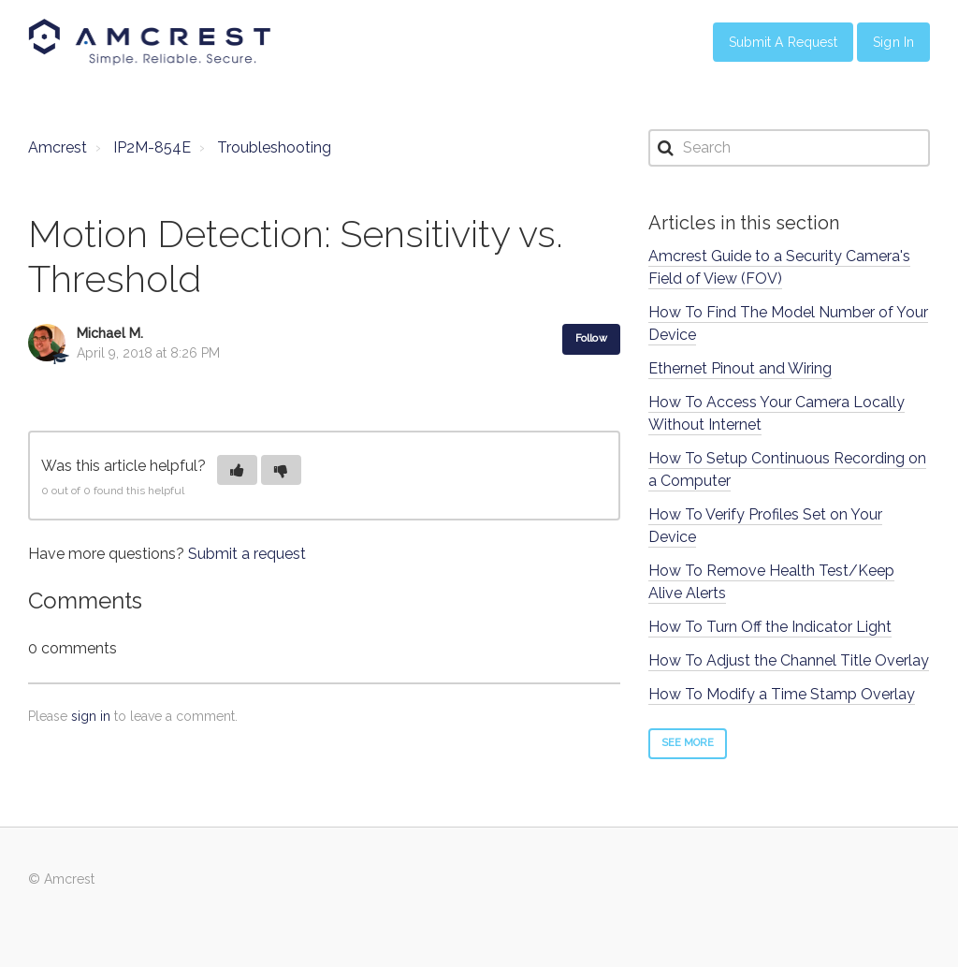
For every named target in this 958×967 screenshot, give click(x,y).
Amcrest (57, 147)
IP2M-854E (152, 147)
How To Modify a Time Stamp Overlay (781, 694)
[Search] (789, 148)
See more (688, 743)
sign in (90, 716)
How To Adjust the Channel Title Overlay (788, 660)
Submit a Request (783, 42)
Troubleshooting (274, 147)
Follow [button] (591, 338)
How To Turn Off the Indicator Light (770, 627)
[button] (237, 470)
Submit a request (247, 554)
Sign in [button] (893, 42)
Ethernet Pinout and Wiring (740, 368)
